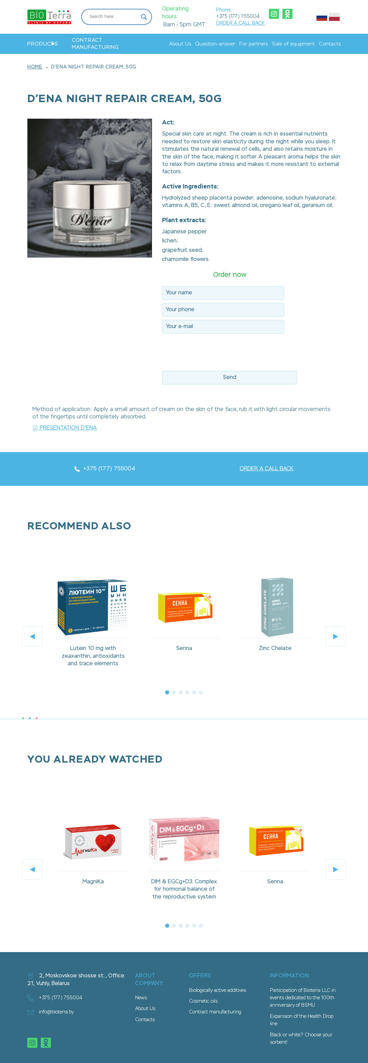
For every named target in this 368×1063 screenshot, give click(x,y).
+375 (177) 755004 (237, 16)
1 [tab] (167, 692)
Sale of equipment (293, 44)
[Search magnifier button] (144, 17)
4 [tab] (187, 692)
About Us (180, 44)
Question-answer (215, 44)
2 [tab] (174, 692)
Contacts (330, 44)
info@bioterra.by (50, 1012)
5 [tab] (194, 692)
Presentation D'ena (64, 428)
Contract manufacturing (95, 44)
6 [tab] (201, 692)
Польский (334, 17)
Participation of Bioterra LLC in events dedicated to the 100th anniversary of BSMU (303, 998)
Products (42, 44)
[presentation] (213, 350)
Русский (321, 17)
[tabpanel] (93, 624)
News (141, 998)
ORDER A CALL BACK (240, 23)
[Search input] (113, 17)
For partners (253, 44)
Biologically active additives (217, 990)
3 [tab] (181, 692)
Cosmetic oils (203, 1001)
